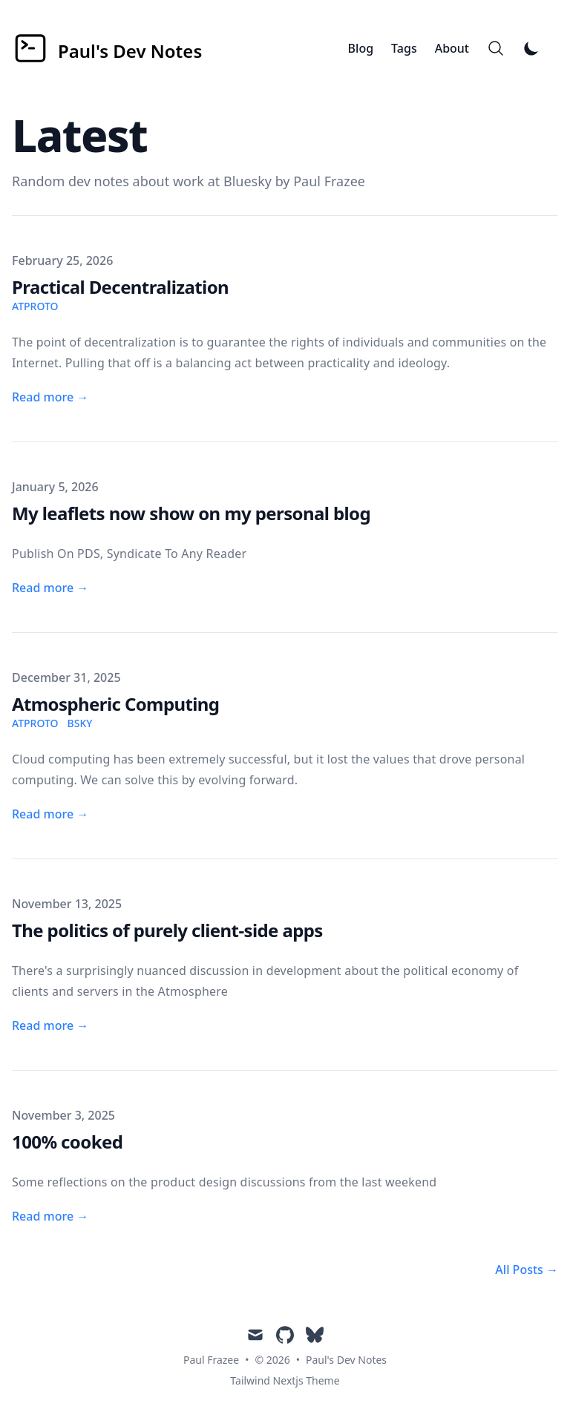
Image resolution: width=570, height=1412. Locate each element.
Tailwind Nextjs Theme (284, 1380)
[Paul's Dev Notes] (107, 48)
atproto (35, 306)
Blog (360, 48)
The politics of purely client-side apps (167, 930)
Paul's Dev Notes (346, 1360)
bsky (80, 723)
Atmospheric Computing (115, 704)
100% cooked (67, 1141)
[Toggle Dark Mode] (531, 48)
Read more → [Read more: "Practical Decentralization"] (50, 397)
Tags (404, 48)
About (452, 48)
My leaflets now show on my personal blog (191, 513)
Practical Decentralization (120, 287)
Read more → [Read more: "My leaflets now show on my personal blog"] (50, 587)
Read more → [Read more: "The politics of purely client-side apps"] (50, 1025)
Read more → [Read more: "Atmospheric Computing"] (50, 814)
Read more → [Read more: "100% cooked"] (50, 1216)
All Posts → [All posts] (526, 1269)
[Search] (496, 48)
